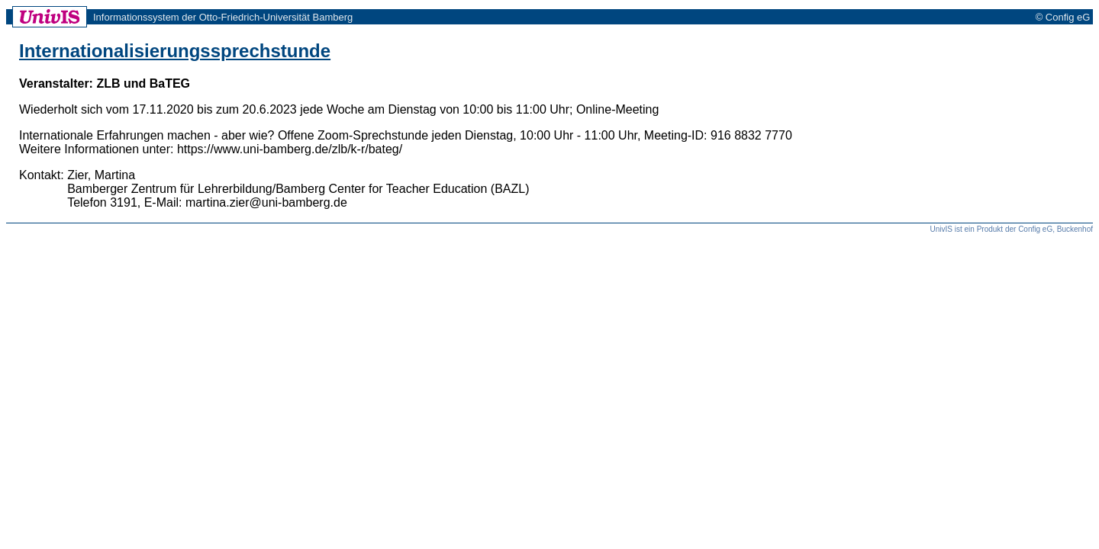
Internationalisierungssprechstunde (174, 50)
